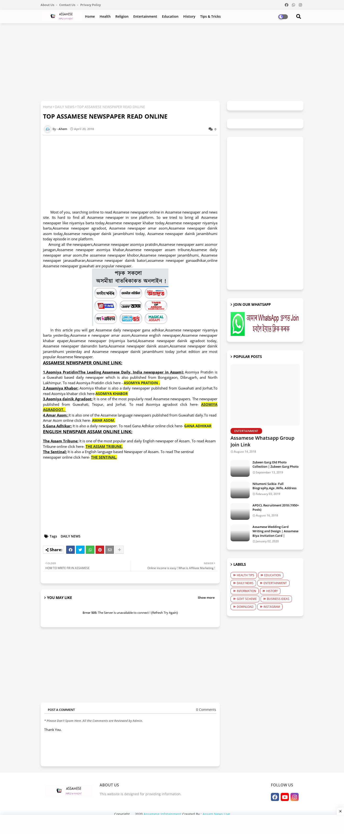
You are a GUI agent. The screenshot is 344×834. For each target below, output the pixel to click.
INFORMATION (246, 591)
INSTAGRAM (271, 607)
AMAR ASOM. (103, 420)
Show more (206, 597)
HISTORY (272, 591)
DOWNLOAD (245, 607)
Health (105, 16)
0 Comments (206, 709)
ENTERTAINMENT (275, 583)
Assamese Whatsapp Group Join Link (262, 441)
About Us (48, 5)
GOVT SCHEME (247, 599)
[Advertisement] (172, 61)
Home (90, 16)
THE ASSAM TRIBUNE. (104, 446)
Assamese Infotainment (162, 814)
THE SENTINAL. (104, 457)
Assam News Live (216, 814)
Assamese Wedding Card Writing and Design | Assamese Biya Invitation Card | (275, 531)
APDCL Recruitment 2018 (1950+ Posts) (276, 507)
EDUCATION (272, 575)
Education (170, 16)
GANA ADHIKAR (197, 425)
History (189, 16)
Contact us (67, 5)
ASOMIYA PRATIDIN (141, 382)
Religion (122, 16)
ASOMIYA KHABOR (112, 393)
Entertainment (145, 16)
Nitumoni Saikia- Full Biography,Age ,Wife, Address (274, 486)
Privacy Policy (90, 5)
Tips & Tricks (210, 16)
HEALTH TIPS (245, 575)
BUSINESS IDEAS (278, 599)
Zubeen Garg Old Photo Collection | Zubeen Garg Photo (276, 464)
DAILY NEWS (65, 106)
